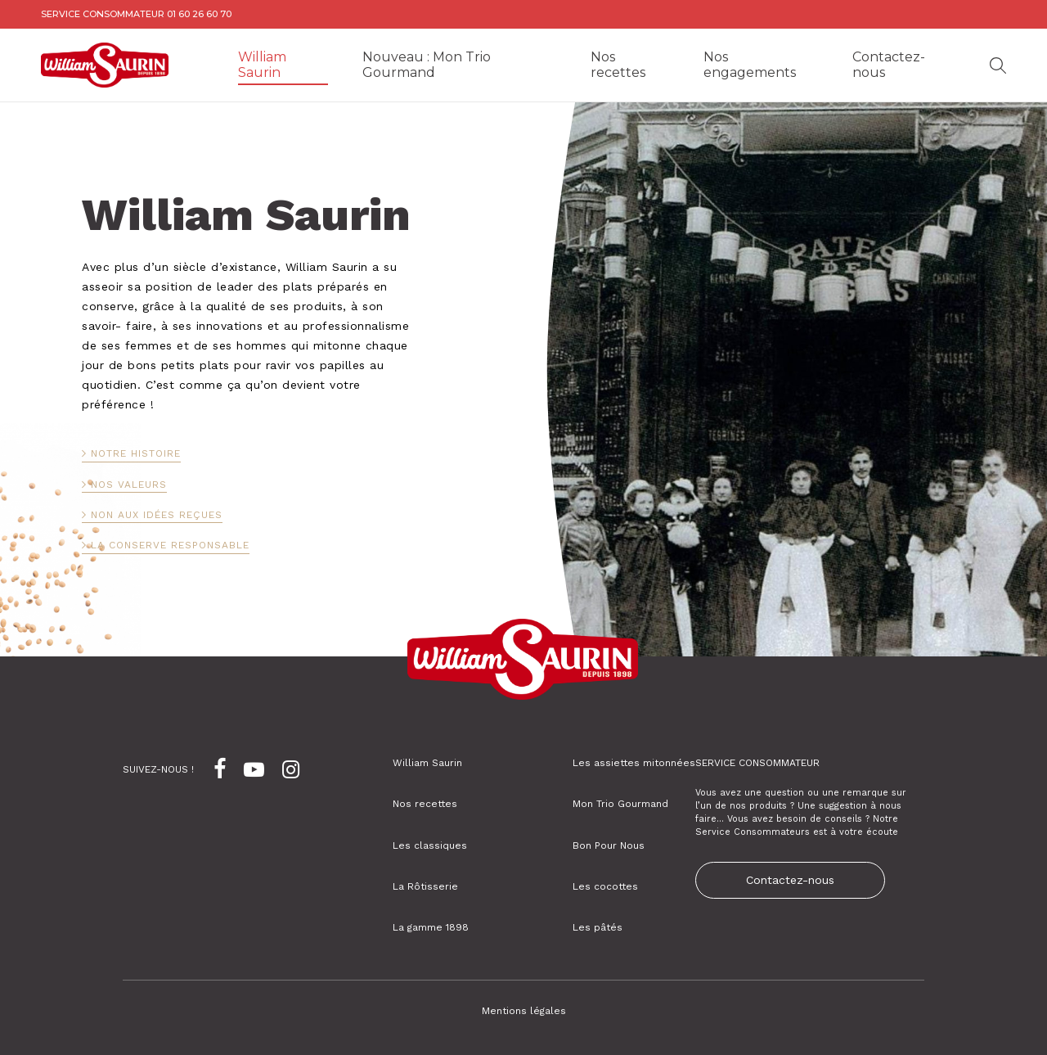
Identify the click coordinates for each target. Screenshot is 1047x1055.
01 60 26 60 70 (199, 14)
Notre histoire (136, 453)
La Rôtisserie (425, 886)
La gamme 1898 (431, 927)
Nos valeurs (129, 484)
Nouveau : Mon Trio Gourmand (426, 64)
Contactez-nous (888, 64)
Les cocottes (605, 886)
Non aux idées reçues (156, 515)
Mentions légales (524, 1011)
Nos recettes (618, 64)
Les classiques (430, 845)
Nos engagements (749, 64)
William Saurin (262, 64)
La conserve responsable (170, 545)
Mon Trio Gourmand (620, 803)
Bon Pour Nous (609, 845)
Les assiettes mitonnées (634, 763)
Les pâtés (597, 927)
